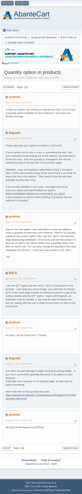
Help (28, 483)
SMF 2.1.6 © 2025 (33, 486)
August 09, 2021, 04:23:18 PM (18, 138)
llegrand (14, 132)
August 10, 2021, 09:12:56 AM (18, 222)
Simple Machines (49, 486)
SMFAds (15, 490)
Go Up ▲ (52, 483)
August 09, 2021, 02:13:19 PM (18, 102)
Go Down (8, 87)
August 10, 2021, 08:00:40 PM (18, 364)
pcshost (14, 96)
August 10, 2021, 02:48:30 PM (21, 278)
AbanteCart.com (34, 463)
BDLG (13, 272)
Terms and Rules (39, 483)
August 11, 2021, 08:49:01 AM (18, 420)
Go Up (6, 448)
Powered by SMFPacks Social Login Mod (52, 490)
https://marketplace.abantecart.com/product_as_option (35, 193)
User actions (70, 87)
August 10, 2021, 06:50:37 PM (18, 328)
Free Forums (27, 490)
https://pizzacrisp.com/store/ (21, 239)
